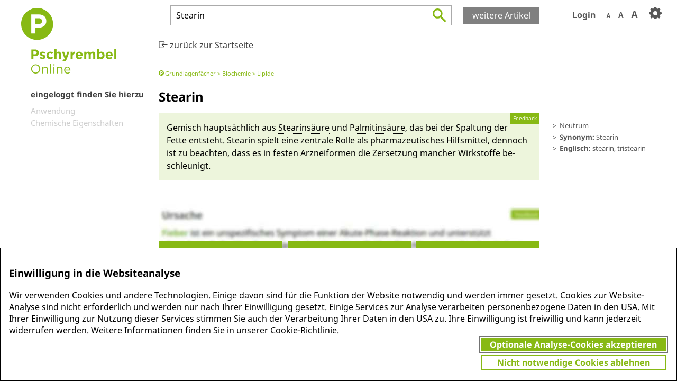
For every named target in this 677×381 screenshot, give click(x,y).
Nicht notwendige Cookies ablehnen (573, 362)
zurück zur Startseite (206, 45)
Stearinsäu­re (304, 127)
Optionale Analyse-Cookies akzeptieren (573, 344)
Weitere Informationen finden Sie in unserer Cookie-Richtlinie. (215, 330)
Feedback (525, 118)
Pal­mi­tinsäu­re (377, 127)
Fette (177, 140)
